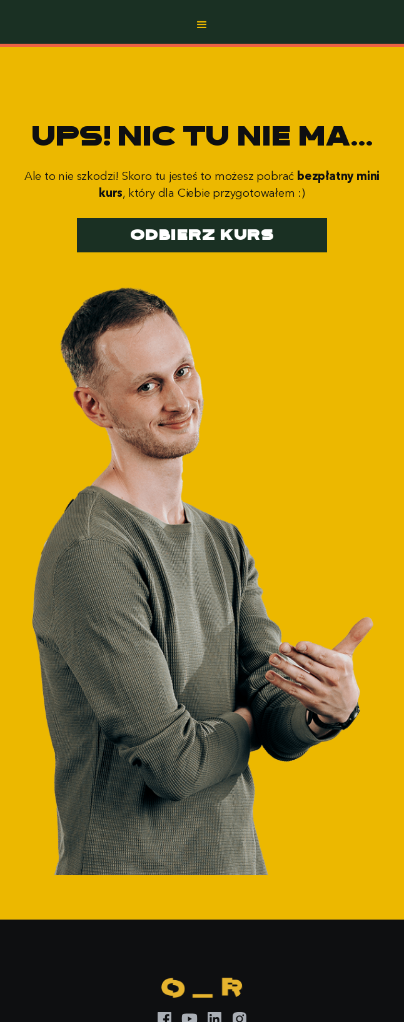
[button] (202, 25)
